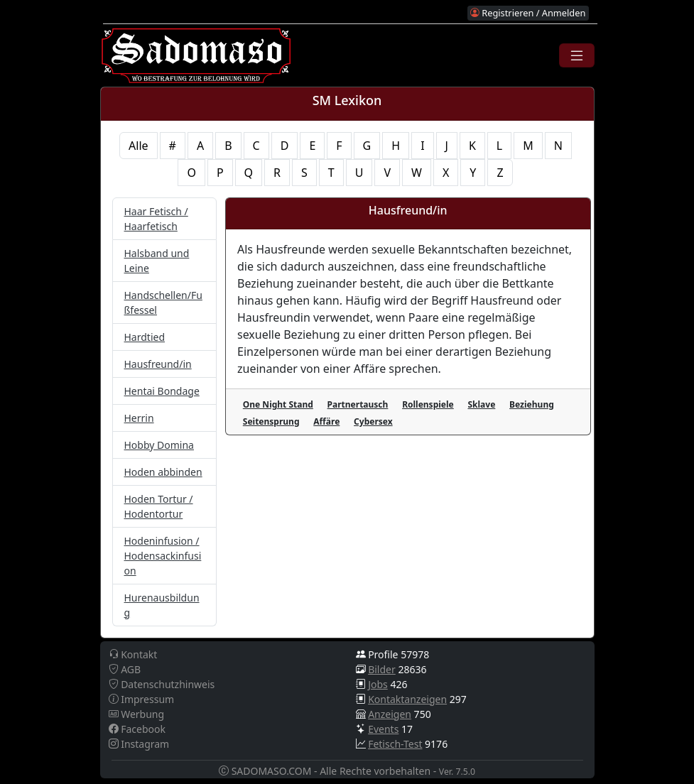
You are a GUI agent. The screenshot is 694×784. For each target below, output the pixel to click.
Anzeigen (389, 714)
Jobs (378, 684)
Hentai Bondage (162, 391)
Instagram (139, 744)
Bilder (382, 669)
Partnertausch (358, 404)
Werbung (137, 714)
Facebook (137, 729)
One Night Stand (278, 404)
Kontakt (133, 654)
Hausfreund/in (158, 364)
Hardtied (145, 337)
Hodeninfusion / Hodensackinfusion (163, 555)
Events (383, 729)
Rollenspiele (428, 404)
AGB (125, 669)
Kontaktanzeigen (407, 699)
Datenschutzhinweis (162, 684)
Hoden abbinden (163, 472)
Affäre (326, 421)
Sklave (481, 404)
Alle (138, 145)
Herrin (139, 418)
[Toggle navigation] (577, 55)
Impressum (142, 699)
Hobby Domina (159, 445)
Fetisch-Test (395, 744)
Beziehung (531, 404)
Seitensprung (271, 421)
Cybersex (373, 421)
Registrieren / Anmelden (527, 12)
